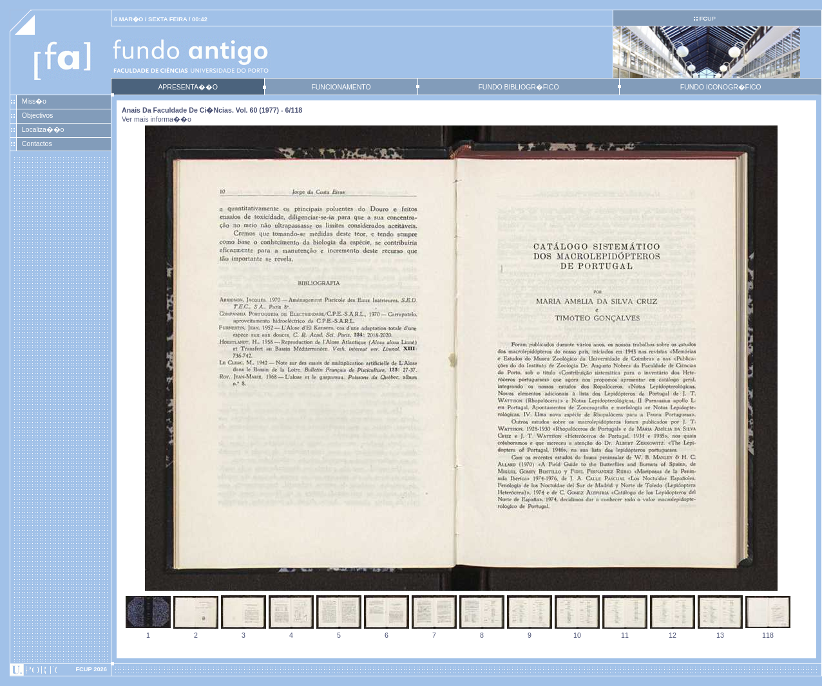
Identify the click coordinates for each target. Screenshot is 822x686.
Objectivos (37, 115)
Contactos (37, 143)
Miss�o (34, 101)
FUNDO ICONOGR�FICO (720, 87)
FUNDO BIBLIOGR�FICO (518, 87)
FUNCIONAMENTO (340, 87)
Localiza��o (43, 129)
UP (707, 18)
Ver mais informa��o (156, 119)
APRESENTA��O (187, 87)
